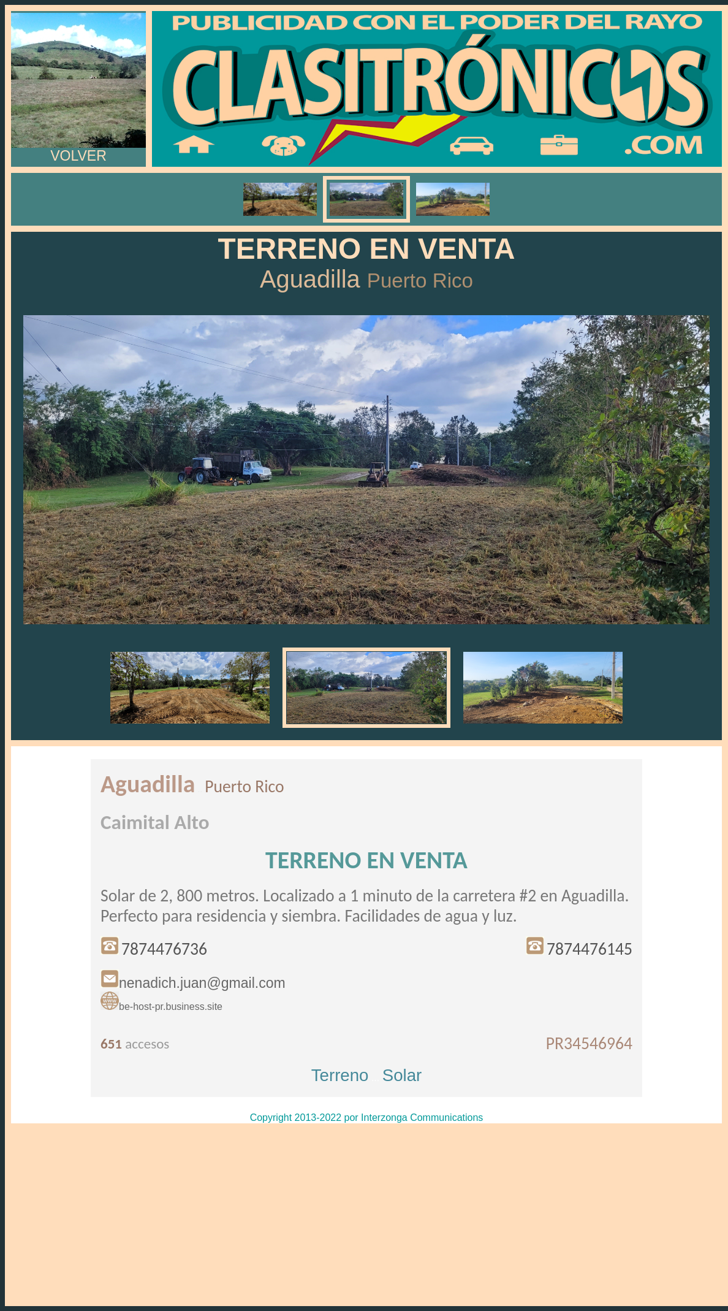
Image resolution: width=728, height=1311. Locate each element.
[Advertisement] (366, 1214)
